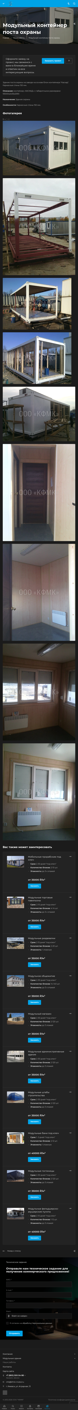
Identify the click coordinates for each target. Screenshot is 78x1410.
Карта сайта (8, 1371)
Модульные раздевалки (41, 938)
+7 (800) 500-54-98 (15, 1375)
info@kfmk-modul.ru (15, 1382)
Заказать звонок (12, 1378)
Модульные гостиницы (41, 1171)
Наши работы (9, 1362)
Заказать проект (53, 61)
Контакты (7, 1367)
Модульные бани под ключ (43, 1133)
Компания (8, 1354)
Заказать (34, 886)
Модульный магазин (39, 1013)
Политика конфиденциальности (61, 1400)
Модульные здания (12, 1358)
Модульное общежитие (41, 976)
